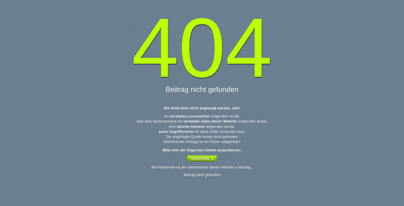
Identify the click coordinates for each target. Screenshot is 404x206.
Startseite (200, 158)
